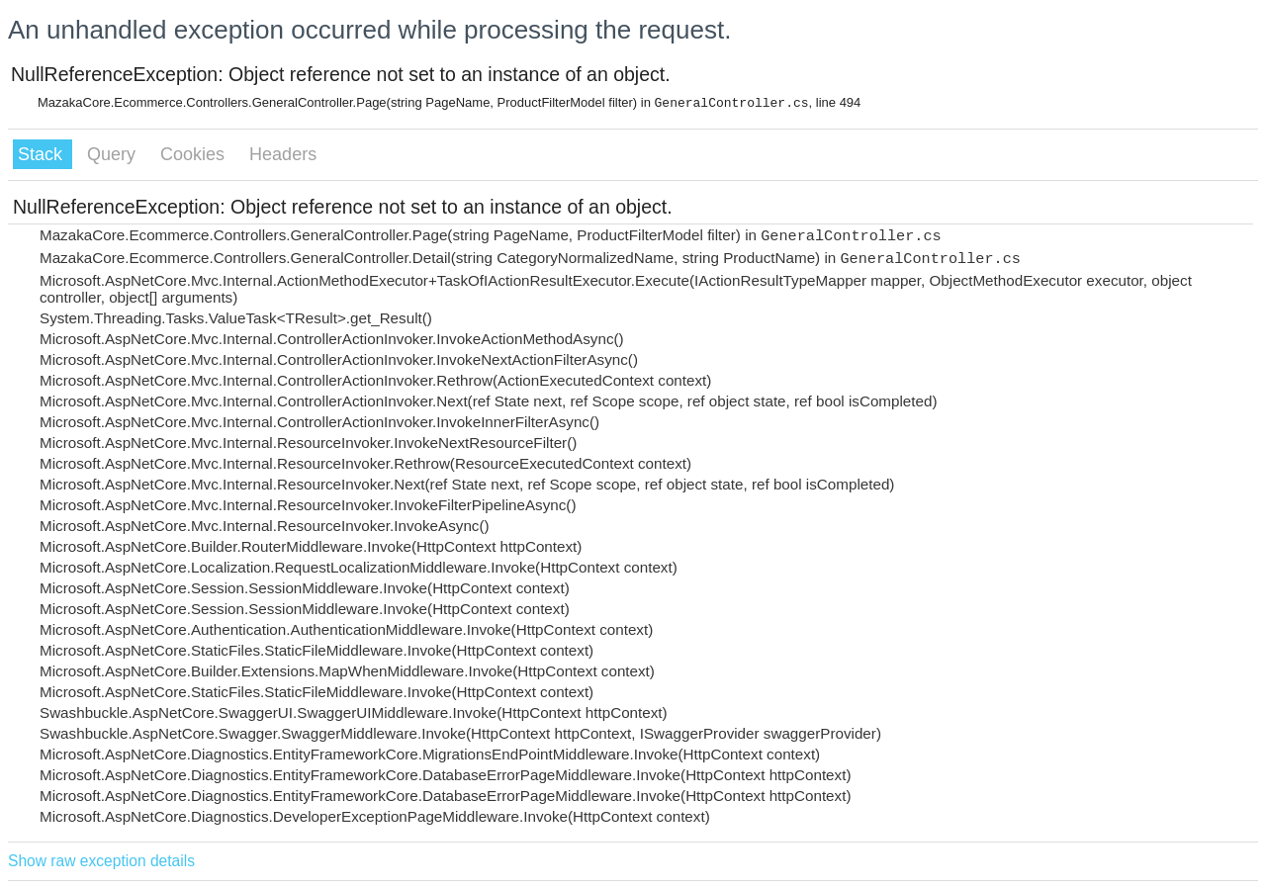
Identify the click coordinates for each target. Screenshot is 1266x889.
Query (113, 154)
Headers (282, 154)
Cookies (194, 154)
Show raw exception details (101, 860)
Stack (42, 154)
